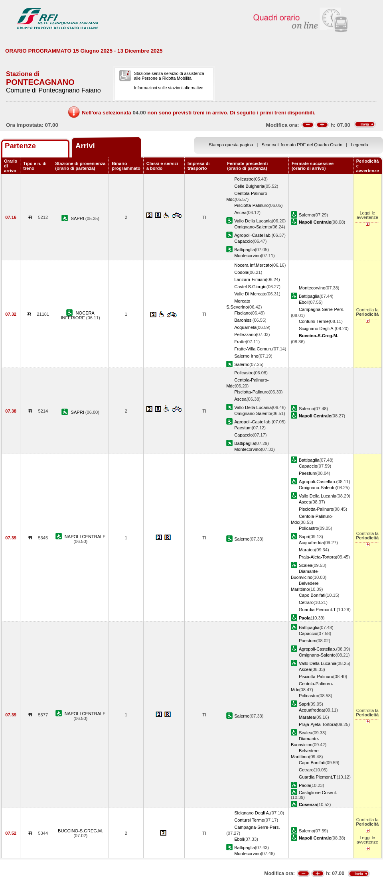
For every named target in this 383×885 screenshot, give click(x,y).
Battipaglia (244, 249)
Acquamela (245, 327)
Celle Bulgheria (249, 186)
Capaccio (243, 241)
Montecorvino (247, 255)
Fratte (240, 341)
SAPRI (78, 218)
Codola (241, 272)
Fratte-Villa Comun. (253, 348)
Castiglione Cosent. (318, 792)
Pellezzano (245, 334)
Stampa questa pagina (231, 144)
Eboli (304, 302)
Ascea (240, 212)
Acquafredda (311, 542)
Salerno (306, 214)
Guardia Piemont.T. (318, 609)
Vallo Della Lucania (253, 220)
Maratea (307, 549)
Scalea (305, 565)
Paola (304, 785)
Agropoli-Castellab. (253, 235)
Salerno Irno (246, 356)
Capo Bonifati (312, 595)
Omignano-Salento (252, 226)
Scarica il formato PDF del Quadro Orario (302, 144)
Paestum (243, 427)
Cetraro (306, 602)
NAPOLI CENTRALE (85, 536)
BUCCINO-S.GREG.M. (80, 830)
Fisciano (242, 313)
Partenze (20, 146)
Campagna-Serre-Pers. (322, 309)
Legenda (359, 144)
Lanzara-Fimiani (250, 279)
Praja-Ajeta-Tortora (317, 557)
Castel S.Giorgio (250, 286)
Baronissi (243, 320)
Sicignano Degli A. (317, 328)
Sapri (304, 536)
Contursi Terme (314, 321)
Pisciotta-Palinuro (251, 205)
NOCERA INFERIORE (78, 315)
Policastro (244, 179)
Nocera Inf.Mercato (253, 265)
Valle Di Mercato (250, 293)
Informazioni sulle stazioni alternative (168, 87)
